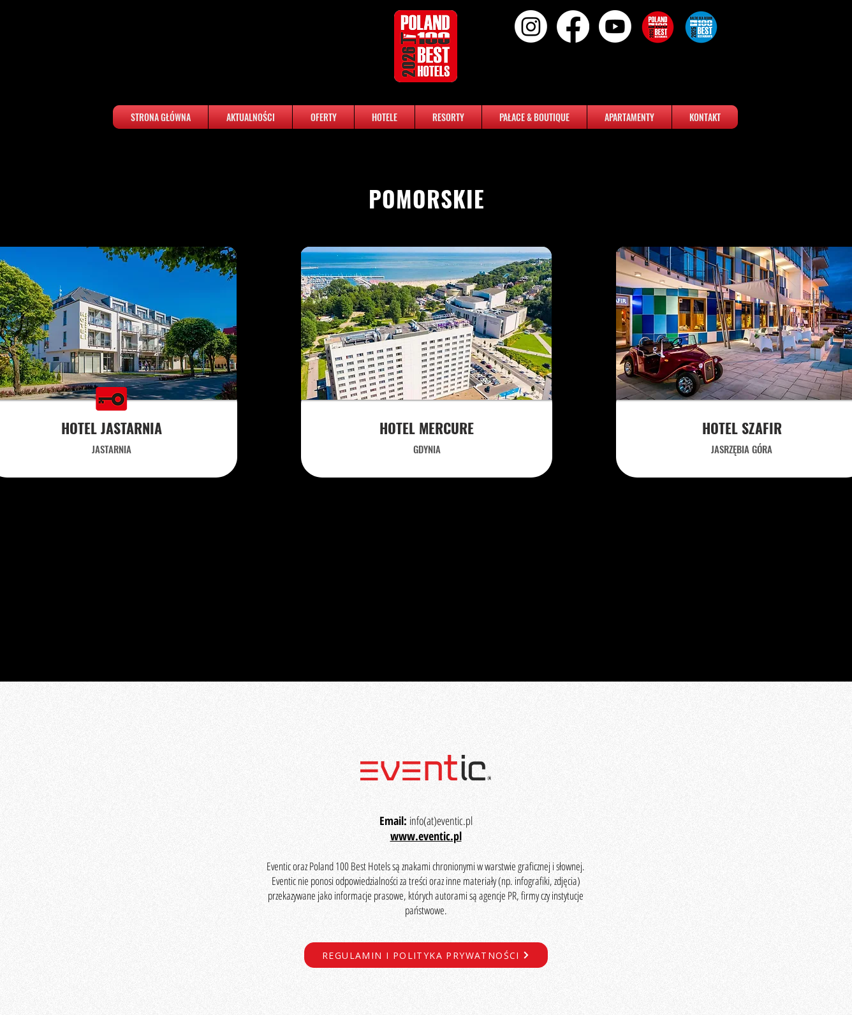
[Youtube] (615, 26)
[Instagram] (531, 26)
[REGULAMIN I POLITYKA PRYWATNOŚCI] (426, 955)
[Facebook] (573, 26)
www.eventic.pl (426, 835)
